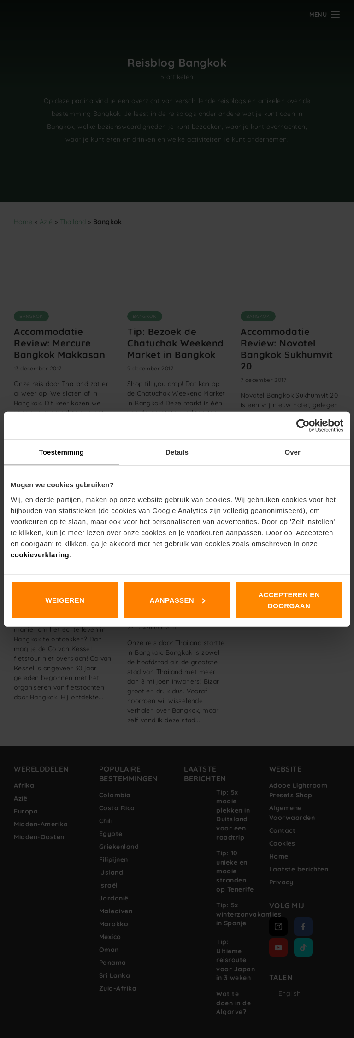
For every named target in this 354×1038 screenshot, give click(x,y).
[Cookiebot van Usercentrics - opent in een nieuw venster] (303, 425)
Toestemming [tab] (61, 452)
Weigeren (64, 600)
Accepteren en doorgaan (289, 599)
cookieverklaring (40, 554)
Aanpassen (177, 600)
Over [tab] (292, 452)
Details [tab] (177, 452)
